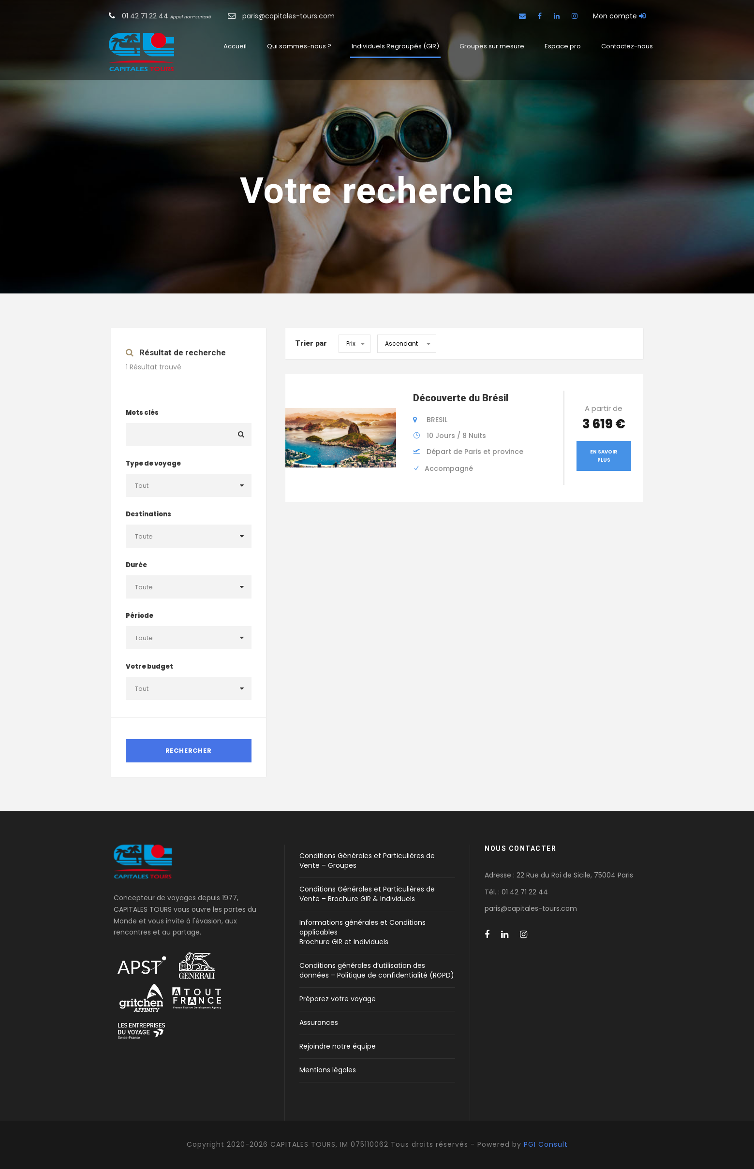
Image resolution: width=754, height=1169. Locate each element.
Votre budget (149, 666)
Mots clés (142, 412)
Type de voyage (153, 463)
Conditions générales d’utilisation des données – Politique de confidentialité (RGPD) (376, 970)
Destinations (148, 514)
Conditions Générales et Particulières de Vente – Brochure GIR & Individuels (367, 894)
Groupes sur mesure (491, 46)
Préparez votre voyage (337, 999)
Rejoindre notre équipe (337, 1046)
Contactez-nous (627, 46)
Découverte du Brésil (460, 398)
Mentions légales (327, 1070)
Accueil (235, 46)
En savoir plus (603, 456)
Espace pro (563, 46)
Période (139, 615)
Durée (136, 565)
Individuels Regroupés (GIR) (395, 46)
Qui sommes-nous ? (299, 46)
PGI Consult (546, 1144)
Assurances (318, 1022)
